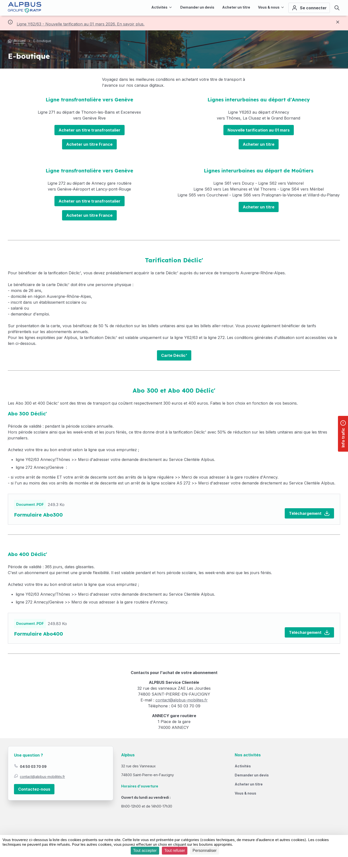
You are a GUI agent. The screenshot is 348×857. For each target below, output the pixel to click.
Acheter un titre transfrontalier (89, 130)
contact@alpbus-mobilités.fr (42, 776)
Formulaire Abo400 (38, 634)
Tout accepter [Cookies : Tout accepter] (145, 850)
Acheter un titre (258, 144)
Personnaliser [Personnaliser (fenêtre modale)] (205, 850)
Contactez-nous (34, 789)
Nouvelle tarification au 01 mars (259, 130)
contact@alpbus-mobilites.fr (181, 700)
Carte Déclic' (174, 355)
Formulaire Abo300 (38, 515)
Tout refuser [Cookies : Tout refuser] (174, 850)
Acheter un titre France (89, 144)
